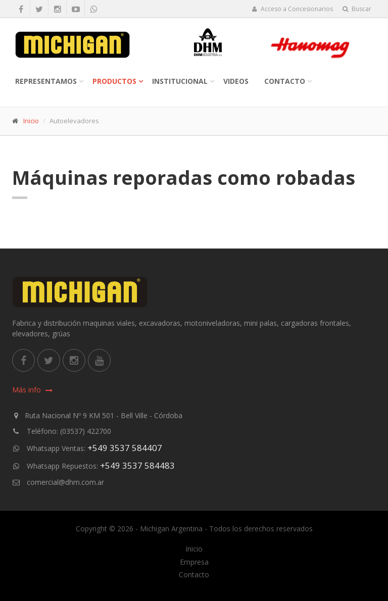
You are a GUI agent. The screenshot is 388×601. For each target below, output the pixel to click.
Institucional (180, 81)
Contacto (284, 81)
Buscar (357, 9)
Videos (236, 81)
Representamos (46, 81)
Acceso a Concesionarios (292, 9)
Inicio (31, 120)
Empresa (194, 562)
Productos (114, 81)
